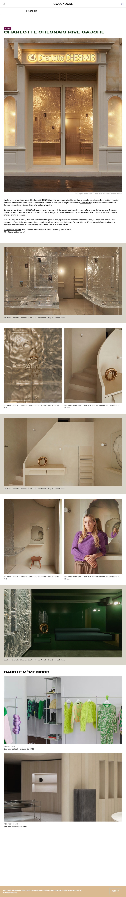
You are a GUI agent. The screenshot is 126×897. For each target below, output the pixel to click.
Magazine (31, 11)
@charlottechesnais (16, 232)
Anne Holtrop (86, 202)
